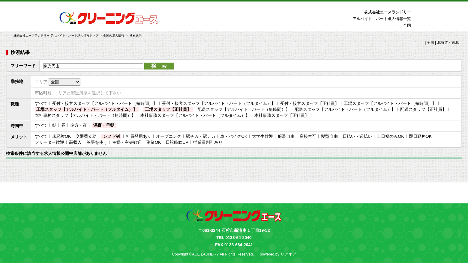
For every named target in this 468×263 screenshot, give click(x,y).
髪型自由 (329, 136)
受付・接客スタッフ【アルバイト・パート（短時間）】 (104, 103)
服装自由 (286, 136)
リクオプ (288, 254)
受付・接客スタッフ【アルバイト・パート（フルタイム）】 (218, 103)
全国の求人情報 (114, 35)
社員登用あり (138, 136)
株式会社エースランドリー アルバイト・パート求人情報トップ (56, 35)
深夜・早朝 (103, 125)
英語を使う (96, 142)
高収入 (75, 142)
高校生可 (307, 136)
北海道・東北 (448, 42)
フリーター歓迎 (49, 142)
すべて (41, 103)
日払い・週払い (357, 136)
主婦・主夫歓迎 (127, 142)
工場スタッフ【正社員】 (168, 109)
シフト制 (111, 136)
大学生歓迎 (262, 136)
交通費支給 (86, 136)
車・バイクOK (233, 136)
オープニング (168, 136)
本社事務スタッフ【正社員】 (281, 115)
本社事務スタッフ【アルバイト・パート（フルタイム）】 (195, 115)
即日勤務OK (420, 136)
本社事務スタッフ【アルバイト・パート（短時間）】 (85, 115)
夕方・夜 (78, 125)
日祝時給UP (177, 142)
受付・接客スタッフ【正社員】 (309, 103)
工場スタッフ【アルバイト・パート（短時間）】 (390, 103)
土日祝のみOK (390, 136)
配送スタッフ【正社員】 (423, 109)
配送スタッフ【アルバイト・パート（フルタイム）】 (345, 109)
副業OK (153, 142)
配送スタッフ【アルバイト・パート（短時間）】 (243, 109)
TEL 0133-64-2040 (233, 237)
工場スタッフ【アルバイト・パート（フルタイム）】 (86, 109)
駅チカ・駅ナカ (200, 136)
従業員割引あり (208, 142)
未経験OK (61, 136)
